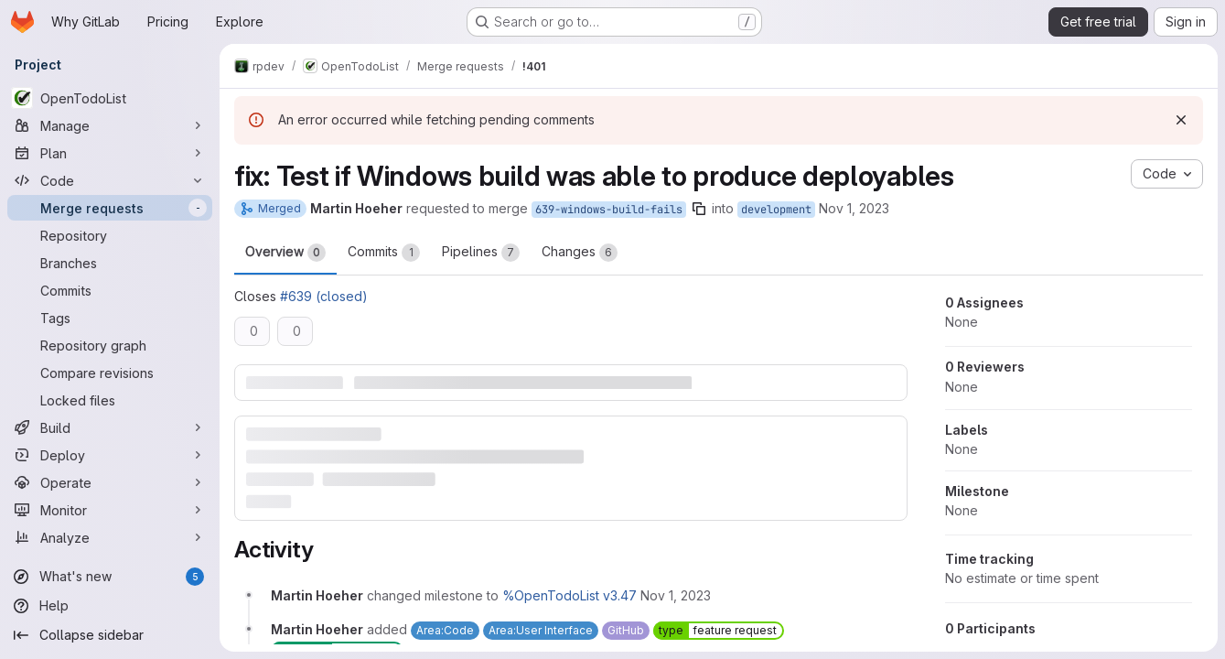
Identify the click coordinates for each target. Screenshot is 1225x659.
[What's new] (109, 576)
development (776, 209)
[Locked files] (109, 400)
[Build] (109, 427)
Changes (580, 252)
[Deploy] (109, 455)
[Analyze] (109, 537)
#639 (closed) (324, 296)
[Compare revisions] (109, 372)
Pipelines (481, 252)
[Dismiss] (1181, 120)
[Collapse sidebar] (109, 635)
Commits (384, 252)
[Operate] (109, 482)
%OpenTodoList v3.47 (569, 595)
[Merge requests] (109, 208)
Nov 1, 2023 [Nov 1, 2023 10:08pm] (854, 208)
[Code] (109, 180)
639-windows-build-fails (608, 209)
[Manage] (109, 125)
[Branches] (109, 262)
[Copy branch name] (699, 209)
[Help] (109, 606)
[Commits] (109, 290)
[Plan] (109, 153)
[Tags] (109, 317)
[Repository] (109, 235)
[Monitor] (109, 510)
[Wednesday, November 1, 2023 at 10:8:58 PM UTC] (675, 595)
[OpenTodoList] (109, 98)
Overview (285, 252)
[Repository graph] (109, 345)
